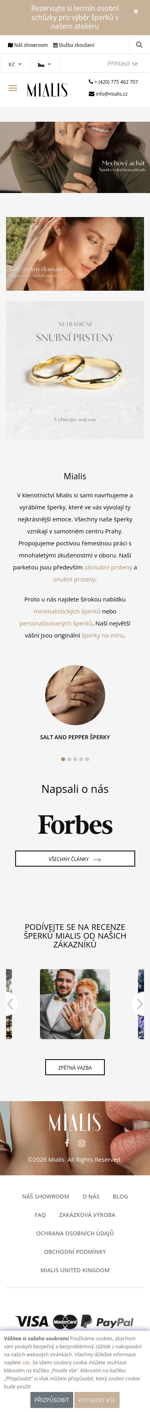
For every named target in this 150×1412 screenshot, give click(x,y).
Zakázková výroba (87, 1215)
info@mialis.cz (112, 94)
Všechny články (75, 860)
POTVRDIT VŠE (97, 1400)
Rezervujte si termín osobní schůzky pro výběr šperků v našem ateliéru (75, 17)
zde (26, 1362)
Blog (120, 1196)
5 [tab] (87, 759)
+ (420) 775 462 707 (116, 81)
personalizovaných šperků (56, 623)
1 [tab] (63, 759)
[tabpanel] (75, 705)
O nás (91, 1196)
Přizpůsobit (51, 1400)
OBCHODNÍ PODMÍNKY (75, 1251)
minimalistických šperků (67, 611)
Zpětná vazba (75, 1067)
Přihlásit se (123, 63)
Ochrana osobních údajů (75, 1233)
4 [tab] (81, 759)
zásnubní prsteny (108, 567)
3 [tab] (75, 759)
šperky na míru (103, 635)
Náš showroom (45, 1196)
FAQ (40, 1215)
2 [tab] (69, 759)
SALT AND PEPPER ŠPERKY (75, 737)
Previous (12, 1008)
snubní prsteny (74, 579)
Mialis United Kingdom (75, 1270)
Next (138, 1008)
